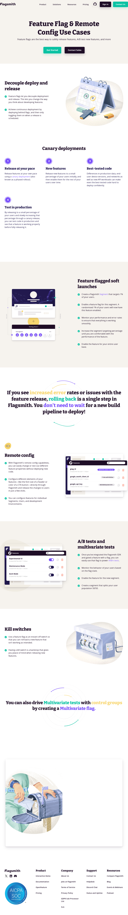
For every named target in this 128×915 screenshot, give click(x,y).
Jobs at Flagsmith (68, 881)
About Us (65, 876)
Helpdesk (90, 881)
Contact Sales (74, 50)
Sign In (105, 4)
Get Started (52, 50)
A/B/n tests (113, 560)
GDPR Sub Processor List (70, 899)
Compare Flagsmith (115, 876)
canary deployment (21, 176)
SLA (62, 907)
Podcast (110, 893)
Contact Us (120, 4)
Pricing (86, 4)
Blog (109, 881)
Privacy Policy (67, 893)
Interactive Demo (43, 876)
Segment (104, 294)
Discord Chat (92, 887)
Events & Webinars (115, 887)
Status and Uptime (94, 893)
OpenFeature (41, 887)
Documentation (42, 881)
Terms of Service (68, 887)
